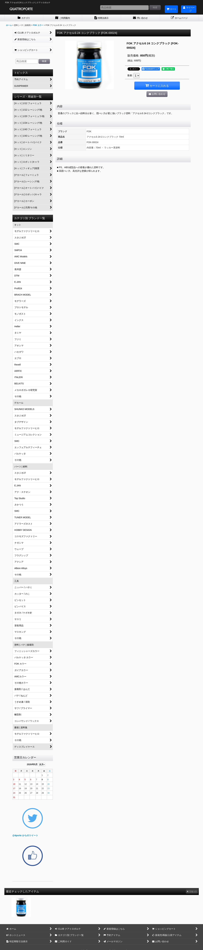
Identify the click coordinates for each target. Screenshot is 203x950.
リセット (192, 891)
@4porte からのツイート (25, 835)
